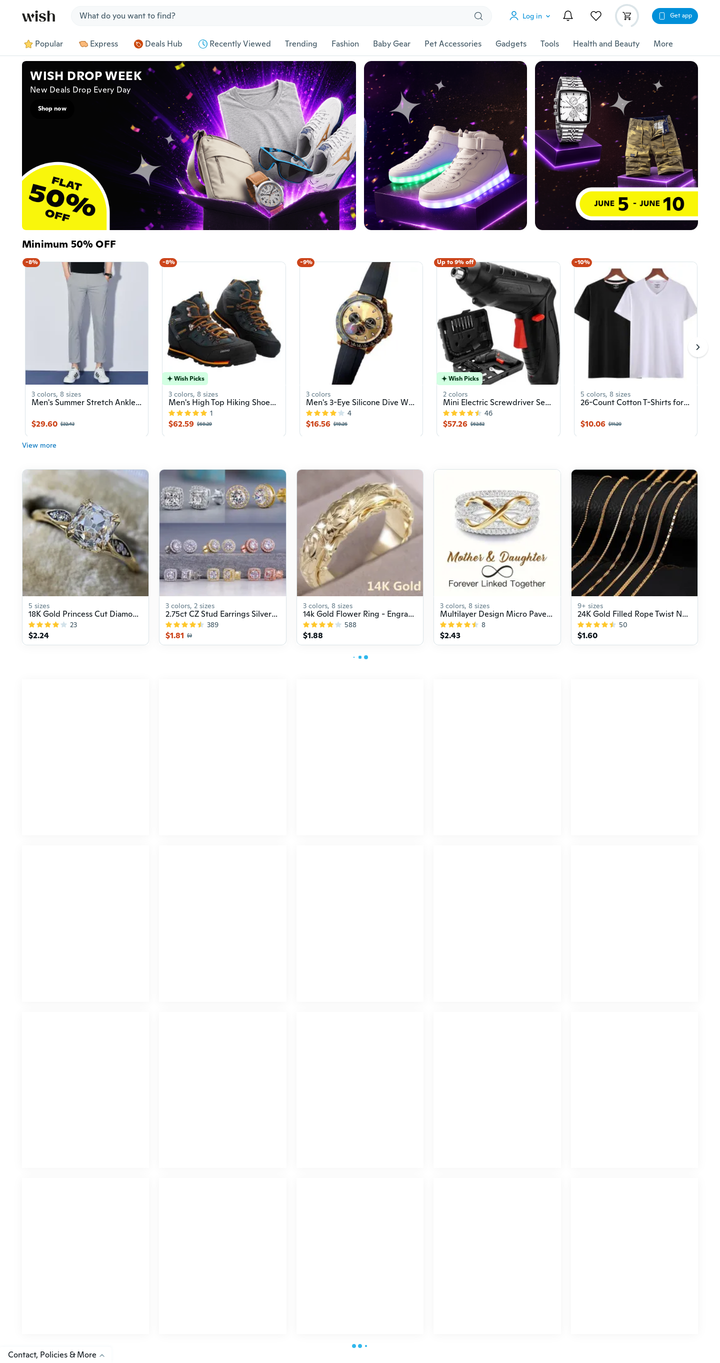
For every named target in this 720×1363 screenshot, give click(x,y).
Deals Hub (158, 44)
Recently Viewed (234, 44)
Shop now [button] (52, 109)
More (663, 44)
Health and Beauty (606, 44)
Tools (549, 44)
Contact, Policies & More (60, 1354)
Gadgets (511, 44)
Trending (301, 44)
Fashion (345, 44)
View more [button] (39, 450)
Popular (43, 44)
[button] (532, 16)
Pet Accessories (453, 44)
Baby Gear (391, 44)
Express (98, 44)
